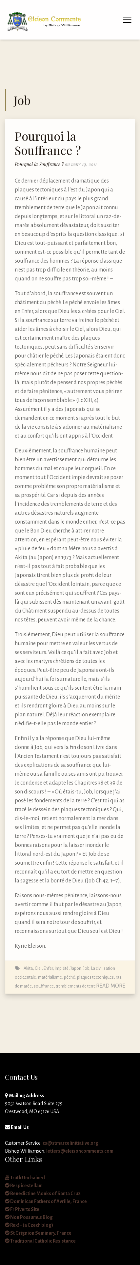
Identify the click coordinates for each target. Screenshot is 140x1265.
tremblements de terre (76, 986)
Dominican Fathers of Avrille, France (46, 1201)
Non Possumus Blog (29, 1217)
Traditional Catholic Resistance (40, 1241)
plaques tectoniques (95, 977)
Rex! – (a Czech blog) (29, 1225)
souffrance (44, 986)
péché (69, 977)
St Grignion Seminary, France (38, 1233)
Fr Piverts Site (22, 1209)
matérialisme (50, 977)
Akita (28, 968)
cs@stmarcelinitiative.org (70, 1143)
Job (86, 968)
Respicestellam (24, 1185)
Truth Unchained (25, 1177)
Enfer (48, 968)
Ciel (38, 968)
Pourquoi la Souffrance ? (48, 143)
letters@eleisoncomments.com (79, 1151)
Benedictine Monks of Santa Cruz (43, 1193)
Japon (75, 968)
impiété (62, 968)
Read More (110, 986)
